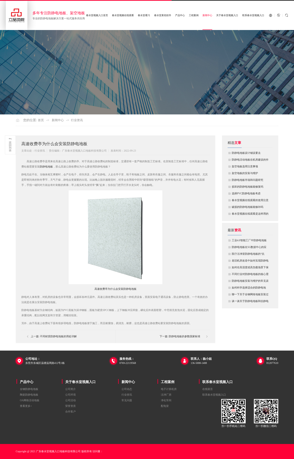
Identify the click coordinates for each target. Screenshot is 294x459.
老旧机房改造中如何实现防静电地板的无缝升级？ (250, 261)
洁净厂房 (166, 394)
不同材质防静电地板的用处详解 (58, 336)
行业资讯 (77, 120)
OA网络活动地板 (29, 400)
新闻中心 (207, 15)
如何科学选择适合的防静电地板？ (249, 288)
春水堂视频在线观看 (123, 15)
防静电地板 (46, 166)
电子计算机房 (169, 389)
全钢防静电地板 (29, 389)
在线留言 (207, 389)
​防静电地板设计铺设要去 (246, 153)
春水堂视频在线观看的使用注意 (250, 200)
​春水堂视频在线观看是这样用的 (250, 213)
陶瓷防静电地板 (29, 394)
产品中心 (180, 15)
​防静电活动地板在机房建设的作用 (250, 160)
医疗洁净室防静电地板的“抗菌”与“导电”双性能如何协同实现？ (249, 254)
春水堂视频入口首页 (97, 15)
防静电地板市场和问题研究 (247, 180)
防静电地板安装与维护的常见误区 (250, 281)
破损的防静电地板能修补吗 (247, 207)
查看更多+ (26, 406)
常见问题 (127, 400)
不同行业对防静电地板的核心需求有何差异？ (250, 275)
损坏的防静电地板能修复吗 (247, 186)
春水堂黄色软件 (162, 15)
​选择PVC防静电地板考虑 (246, 193)
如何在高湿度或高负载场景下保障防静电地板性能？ (250, 268)
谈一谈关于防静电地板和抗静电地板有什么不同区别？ (250, 302)
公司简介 (70, 389)
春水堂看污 (144, 15)
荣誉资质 (70, 406)
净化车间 (166, 400)
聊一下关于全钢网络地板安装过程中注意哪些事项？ (250, 295)
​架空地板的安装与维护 (245, 173)
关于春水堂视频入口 (227, 15)
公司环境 (70, 394)
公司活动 (70, 400)
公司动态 (127, 389)
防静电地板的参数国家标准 (184, 336)
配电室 (165, 406)
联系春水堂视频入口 (253, 15)
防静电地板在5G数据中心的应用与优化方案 (249, 248)
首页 (41, 120)
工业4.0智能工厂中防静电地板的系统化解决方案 (249, 241)
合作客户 (70, 411)
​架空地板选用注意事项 (245, 166)
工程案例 (194, 15)
